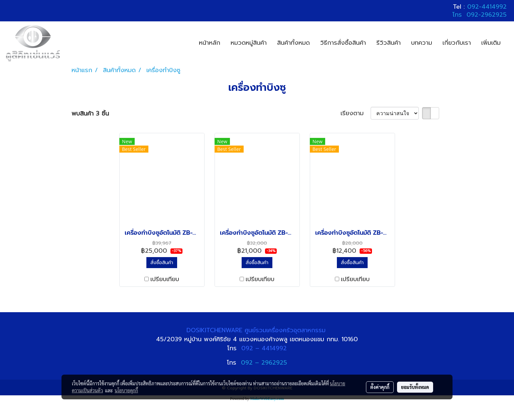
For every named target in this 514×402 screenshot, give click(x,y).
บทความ (421, 42)
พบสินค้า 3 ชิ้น (90, 113)
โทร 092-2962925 (480, 14)
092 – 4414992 (264, 348)
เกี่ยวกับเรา (456, 42)
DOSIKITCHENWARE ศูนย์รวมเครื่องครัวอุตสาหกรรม (257, 330)
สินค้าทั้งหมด (293, 42)
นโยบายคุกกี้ (126, 390)
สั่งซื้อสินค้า (161, 262)
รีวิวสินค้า (388, 42)
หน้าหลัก (209, 42)
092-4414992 (487, 6)
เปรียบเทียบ (164, 279)
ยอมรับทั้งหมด (415, 387)
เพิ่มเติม (491, 42)
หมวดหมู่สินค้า (249, 42)
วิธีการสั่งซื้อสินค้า (343, 42)
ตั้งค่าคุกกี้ (379, 387)
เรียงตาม (356, 113)
